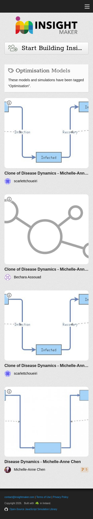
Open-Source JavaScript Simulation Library (33, 509)
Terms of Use (43, 497)
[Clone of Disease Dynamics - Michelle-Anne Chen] (46, 141)
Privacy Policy (60, 497)
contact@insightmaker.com (19, 497)
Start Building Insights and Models (48, 48)
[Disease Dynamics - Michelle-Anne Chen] (46, 430)
